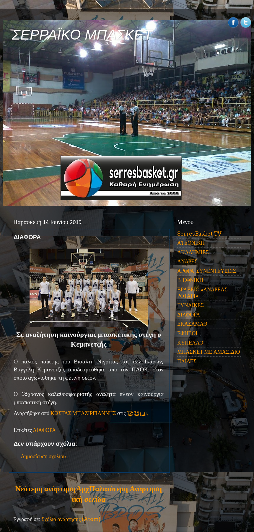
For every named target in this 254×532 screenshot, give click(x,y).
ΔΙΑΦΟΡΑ (44, 430)
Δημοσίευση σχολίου (43, 456)
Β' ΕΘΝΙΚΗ (190, 280)
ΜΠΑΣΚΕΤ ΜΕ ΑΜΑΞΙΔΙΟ (208, 352)
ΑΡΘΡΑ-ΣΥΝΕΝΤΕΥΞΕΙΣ (206, 271)
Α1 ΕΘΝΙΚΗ (191, 243)
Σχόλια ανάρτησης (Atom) (70, 519)
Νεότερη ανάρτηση (45, 488)
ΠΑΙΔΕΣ (186, 361)
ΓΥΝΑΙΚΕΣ (190, 305)
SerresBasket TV (199, 234)
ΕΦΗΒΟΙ (187, 333)
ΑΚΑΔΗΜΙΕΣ (193, 252)
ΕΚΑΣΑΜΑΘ (192, 324)
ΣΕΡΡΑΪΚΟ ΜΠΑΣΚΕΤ (82, 35)
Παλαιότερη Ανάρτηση (125, 488)
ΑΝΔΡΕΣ (187, 261)
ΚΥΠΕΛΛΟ (190, 343)
